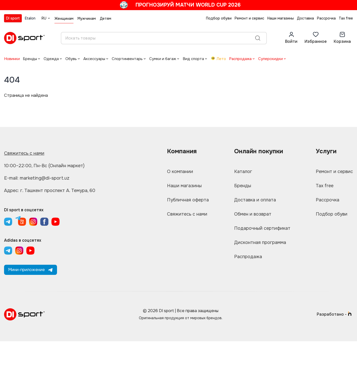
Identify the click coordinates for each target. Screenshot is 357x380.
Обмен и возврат (252, 214)
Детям (105, 18)
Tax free (346, 18)
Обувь (71, 58)
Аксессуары (94, 58)
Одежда (51, 58)
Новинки (12, 58)
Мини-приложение (30, 269)
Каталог (243, 171)
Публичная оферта (188, 200)
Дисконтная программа (260, 242)
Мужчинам (87, 18)
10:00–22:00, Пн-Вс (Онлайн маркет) (44, 165)
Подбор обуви (219, 18)
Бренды (30, 58)
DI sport (13, 18)
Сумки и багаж (162, 58)
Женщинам (63, 18)
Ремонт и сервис (249, 18)
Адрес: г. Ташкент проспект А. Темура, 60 (49, 190)
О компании (180, 171)
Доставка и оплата (255, 200)
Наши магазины (280, 18)
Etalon (30, 18)
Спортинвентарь (127, 58)
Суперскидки (270, 58)
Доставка (305, 18)
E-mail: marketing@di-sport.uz (36, 178)
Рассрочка (326, 18)
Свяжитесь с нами (24, 153)
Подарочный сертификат (262, 228)
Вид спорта (193, 58)
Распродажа (240, 58)
